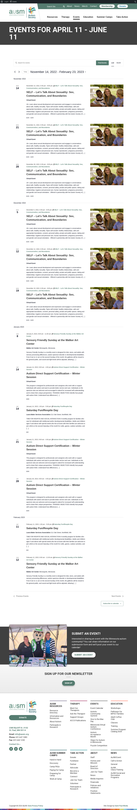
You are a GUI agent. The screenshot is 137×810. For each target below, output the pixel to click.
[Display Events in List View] (112, 62)
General (114, 764)
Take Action (122, 17)
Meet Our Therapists (74, 709)
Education (88, 17)
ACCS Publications (78, 720)
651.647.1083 (21, 737)
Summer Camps (104, 17)
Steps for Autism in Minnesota (97, 741)
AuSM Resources (56, 705)
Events (76, 17)
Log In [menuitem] (6, 1)
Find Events (102, 63)
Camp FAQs (55, 766)
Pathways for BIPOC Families (117, 712)
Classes (114, 722)
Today (25, 72)
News (77, 6)
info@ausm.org (22, 734)
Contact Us (14, 744)
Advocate (74, 767)
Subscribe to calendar (111, 603)
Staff (92, 757)
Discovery (54, 763)
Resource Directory (54, 711)
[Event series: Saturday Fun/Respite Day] (62, 406)
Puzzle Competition (98, 745)
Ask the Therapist (77, 714)
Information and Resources (56, 717)
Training (114, 726)
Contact (93, 6)
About (69, 6)
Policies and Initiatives (95, 786)
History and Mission (95, 762)
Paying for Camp (57, 770)
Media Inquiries (96, 779)
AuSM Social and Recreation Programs (118, 775)
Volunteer (74, 783)
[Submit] (62, 7)
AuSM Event (116, 757)
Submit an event (83, 655)
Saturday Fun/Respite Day (42, 410)
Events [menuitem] (13, 1)
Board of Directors (94, 767)
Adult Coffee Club (116, 718)
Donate (122, 6)
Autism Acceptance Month (95, 734)
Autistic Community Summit (95, 713)
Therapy (65, 17)
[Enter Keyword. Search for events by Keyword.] (55, 62)
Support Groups (76, 717)
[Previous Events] (15, 72)
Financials (94, 782)
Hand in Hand (55, 760)
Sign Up (68, 683)
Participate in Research (55, 726)
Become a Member (74, 772)
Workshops (116, 708)
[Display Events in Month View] (119, 62)
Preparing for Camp (55, 774)
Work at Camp (56, 779)
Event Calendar (96, 708)
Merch (85, 6)
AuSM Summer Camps (57, 754)
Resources (52, 17)
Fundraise (74, 761)
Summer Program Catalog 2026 (118, 730)
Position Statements (95, 792)
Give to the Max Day (96, 720)
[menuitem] (2, 1)
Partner (73, 764)
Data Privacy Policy (35, 806)
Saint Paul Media (121, 806)
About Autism (55, 721)
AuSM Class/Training (117, 768)
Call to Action (116, 761)
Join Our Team (76, 780)
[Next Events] (19, 72)
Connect (73, 776)
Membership (107, 6)
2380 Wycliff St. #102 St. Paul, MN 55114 (18, 729)
